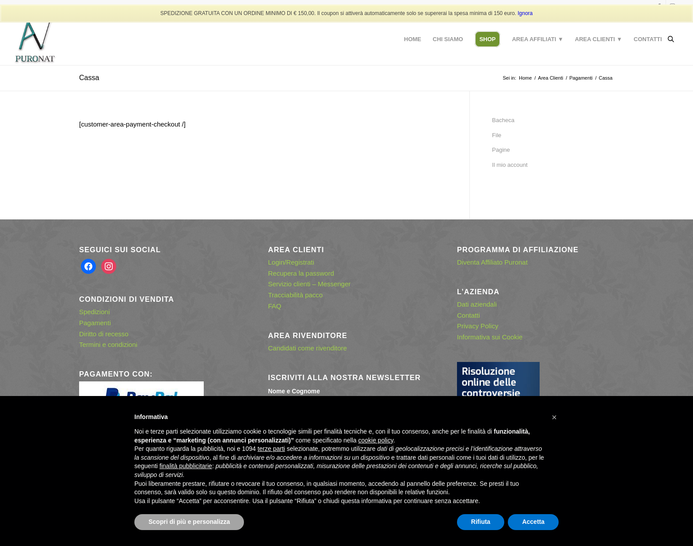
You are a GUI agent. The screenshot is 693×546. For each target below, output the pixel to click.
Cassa (89, 77)
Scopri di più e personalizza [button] (189, 521)
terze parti (271, 448)
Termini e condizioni (108, 344)
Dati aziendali (477, 304)
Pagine (501, 149)
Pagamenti (95, 323)
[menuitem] (412, 39)
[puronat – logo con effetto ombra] (35, 39)
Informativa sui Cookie (489, 337)
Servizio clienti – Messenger (309, 284)
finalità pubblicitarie (186, 465)
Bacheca (503, 120)
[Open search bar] (671, 39)
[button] (554, 417)
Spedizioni (94, 311)
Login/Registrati (291, 262)
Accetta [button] (533, 521)
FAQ (275, 306)
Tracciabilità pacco (295, 295)
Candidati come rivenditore (307, 348)
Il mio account (509, 164)
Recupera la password (301, 273)
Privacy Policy (477, 326)
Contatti (468, 315)
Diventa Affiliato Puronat (492, 262)
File (496, 135)
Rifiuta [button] (481, 521)
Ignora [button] (525, 13)
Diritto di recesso (104, 334)
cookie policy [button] (375, 440)
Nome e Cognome (294, 391)
